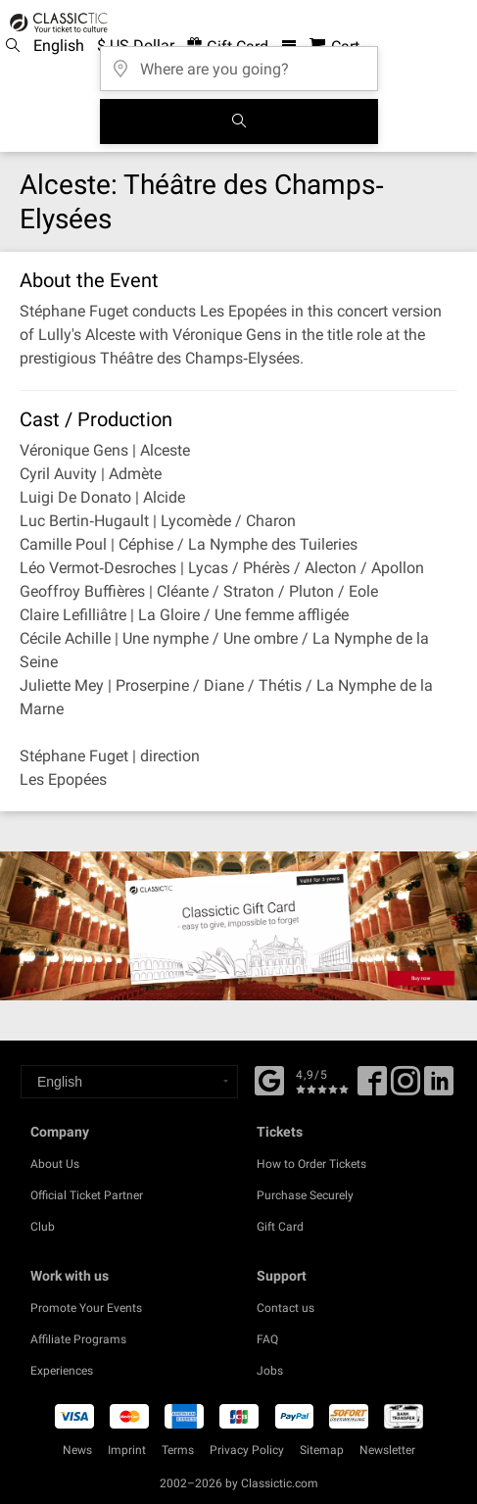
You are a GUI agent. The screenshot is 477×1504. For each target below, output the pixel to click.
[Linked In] (438, 1087)
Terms (178, 1450)
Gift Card (280, 1227)
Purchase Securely (305, 1195)
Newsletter (387, 1450)
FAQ (267, 1339)
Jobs (270, 1371)
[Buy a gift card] (238, 925)
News (77, 1450)
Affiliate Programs (78, 1339)
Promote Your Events (86, 1308)
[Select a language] (129, 1081)
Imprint (127, 1450)
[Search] (239, 121)
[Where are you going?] (239, 62)
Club (42, 1227)
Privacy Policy (247, 1450)
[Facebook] (269, 1078)
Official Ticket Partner (86, 1195)
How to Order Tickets (311, 1164)
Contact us (285, 1308)
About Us (54, 1164)
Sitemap (322, 1450)
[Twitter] (405, 1087)
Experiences (61, 1371)
